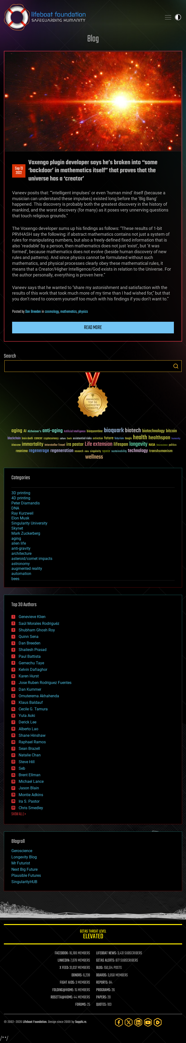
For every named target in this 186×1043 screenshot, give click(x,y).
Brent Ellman (29, 775)
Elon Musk (20, 518)
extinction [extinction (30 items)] (98, 438)
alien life (18, 543)
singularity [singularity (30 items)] (95, 451)
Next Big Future (24, 869)
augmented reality (26, 568)
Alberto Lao (28, 729)
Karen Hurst (29, 676)
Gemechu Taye (31, 663)
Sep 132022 (19, 170)
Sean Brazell (29, 748)
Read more (93, 327)
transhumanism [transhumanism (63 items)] (160, 451)
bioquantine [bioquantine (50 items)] (95, 431)
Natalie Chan (30, 755)
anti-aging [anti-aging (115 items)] (52, 431)
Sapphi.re (80, 1022)
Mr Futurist (20, 863)
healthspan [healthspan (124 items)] (159, 438)
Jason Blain (29, 788)
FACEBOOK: (62, 953)
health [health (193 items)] (140, 437)
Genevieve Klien (32, 616)
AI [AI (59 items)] (24, 431)
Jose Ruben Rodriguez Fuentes (45, 682)
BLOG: (99, 968)
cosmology (52, 312)
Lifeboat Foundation (34, 1022)
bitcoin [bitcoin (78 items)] (171, 431)
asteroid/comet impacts (31, 558)
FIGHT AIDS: (67, 983)
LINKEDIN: (64, 960)
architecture (21, 553)
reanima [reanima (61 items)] (22, 451)
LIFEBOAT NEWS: (106, 953)
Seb (22, 768)
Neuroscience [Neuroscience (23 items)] (162, 445)
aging (16, 538)
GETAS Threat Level (93, 935)
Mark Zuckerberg (25, 533)
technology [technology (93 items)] (138, 451)
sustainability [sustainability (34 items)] (119, 451)
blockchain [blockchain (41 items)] (14, 438)
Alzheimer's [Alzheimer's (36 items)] (34, 431)
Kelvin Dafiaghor (33, 669)
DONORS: (76, 975)
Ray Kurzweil (22, 513)
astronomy (20, 563)
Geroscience (21, 850)
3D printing (20, 493)
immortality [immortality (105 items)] (32, 444)
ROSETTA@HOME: (62, 997)
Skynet (17, 528)
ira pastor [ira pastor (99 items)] (75, 444)
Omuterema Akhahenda (39, 696)
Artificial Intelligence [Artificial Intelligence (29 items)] (74, 431)
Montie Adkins (31, 794)
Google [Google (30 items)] (128, 438)
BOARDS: (101, 975)
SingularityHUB (24, 881)
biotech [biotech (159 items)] (133, 430)
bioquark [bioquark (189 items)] (114, 430)
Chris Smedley (31, 808)
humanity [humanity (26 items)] (175, 438)
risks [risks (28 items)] (87, 451)
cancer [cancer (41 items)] (38, 438)
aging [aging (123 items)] (16, 431)
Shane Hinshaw (32, 735)
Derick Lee (27, 722)
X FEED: (64, 968)
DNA (15, 508)
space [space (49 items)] (106, 451)
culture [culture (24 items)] (63, 438)
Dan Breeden (33, 312)
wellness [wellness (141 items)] (94, 457)
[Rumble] (158, 1022)
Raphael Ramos (32, 742)
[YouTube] (148, 1022)
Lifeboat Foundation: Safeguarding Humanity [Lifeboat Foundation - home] (81, 17)
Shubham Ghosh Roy (37, 630)
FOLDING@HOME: (63, 990)
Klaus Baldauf (31, 702)
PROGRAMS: (103, 990)
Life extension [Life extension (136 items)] (98, 444)
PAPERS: (101, 997)
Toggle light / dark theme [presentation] (178, 17)
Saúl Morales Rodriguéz (39, 623)
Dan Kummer (30, 689)
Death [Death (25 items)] (69, 438)
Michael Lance (31, 781)
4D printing (20, 498)
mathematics (68, 312)
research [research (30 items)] (79, 451)
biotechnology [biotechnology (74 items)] (153, 431)
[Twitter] (128, 1022)
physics (83, 312)
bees (15, 578)
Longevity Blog (24, 857)
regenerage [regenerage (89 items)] (39, 451)
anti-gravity (21, 548)
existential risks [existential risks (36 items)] (82, 438)
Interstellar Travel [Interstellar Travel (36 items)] (55, 445)
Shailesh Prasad (32, 649)
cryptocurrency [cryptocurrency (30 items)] (51, 438)
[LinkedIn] (138, 1022)
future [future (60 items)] (108, 438)
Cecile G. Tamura (33, 709)
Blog (93, 39)
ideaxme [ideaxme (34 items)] (16, 445)
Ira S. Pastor (29, 801)
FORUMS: (80, 1005)
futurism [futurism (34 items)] (119, 438)
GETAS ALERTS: (105, 960)
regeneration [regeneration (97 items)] (61, 451)
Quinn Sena (29, 636)
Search (176, 366)
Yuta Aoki (27, 715)
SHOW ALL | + (18, 814)
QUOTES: (101, 1005)
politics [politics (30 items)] (173, 445)
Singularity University (29, 523)
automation (21, 573)
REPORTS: (102, 983)
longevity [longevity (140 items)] (138, 444)
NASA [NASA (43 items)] (152, 445)
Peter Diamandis (25, 503)
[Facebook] (119, 1022)
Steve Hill (27, 762)
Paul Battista (30, 656)
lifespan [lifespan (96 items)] (121, 444)
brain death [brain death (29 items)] (27, 438)
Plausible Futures (26, 875)
